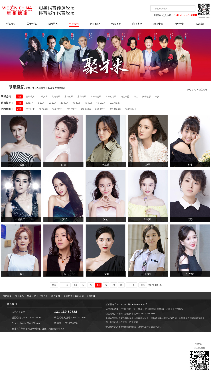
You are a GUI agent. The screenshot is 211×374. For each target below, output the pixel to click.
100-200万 (57, 109)
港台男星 (81, 96)
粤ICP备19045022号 (138, 304)
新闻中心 (158, 23)
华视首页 (11, 23)
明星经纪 (203, 89)
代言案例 (116, 23)
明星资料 (74, 23)
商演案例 (137, 23)
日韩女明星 (111, 96)
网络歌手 (146, 96)
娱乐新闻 (79, 296)
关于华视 (32, 23)
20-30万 (64, 103)
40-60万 (88, 103)
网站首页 (191, 89)
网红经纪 (95, 23)
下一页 (131, 285)
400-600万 (86, 109)
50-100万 (43, 109)
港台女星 (69, 96)
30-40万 (76, 103)
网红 (136, 96)
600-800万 (100, 109)
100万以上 (115, 103)
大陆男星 (56, 96)
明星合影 (43, 296)
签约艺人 (53, 23)
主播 (157, 96)
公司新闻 (91, 296)
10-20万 (52, 103)
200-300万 (72, 109)
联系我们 (200, 23)
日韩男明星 (95, 96)
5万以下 (30, 103)
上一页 (65, 285)
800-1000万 (115, 109)
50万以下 (30, 109)
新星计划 (179, 23)
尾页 (143, 285)
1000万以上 (130, 109)
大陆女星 (43, 96)
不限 (19, 96)
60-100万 (100, 103)
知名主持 (125, 96)
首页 (54, 285)
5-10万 (41, 103)
